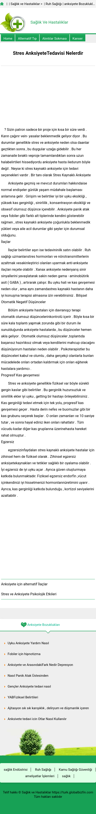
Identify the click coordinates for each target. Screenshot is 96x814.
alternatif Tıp (27, 38)
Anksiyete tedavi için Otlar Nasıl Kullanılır (37, 719)
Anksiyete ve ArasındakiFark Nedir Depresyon (40, 665)
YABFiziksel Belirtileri (23, 697)
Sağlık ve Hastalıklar (25, 4)
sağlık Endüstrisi (15, 770)
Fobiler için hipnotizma (24, 654)
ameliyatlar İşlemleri (39, 776)
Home (7, 38)
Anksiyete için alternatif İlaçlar (24, 584)
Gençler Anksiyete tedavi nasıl (29, 686)
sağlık (66, 776)
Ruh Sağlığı (53, 4)
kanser (77, 38)
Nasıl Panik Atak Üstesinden (28, 676)
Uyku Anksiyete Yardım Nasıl (28, 643)
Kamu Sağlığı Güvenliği (75, 770)
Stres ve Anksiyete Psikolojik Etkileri (28, 594)
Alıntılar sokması (54, 38)
